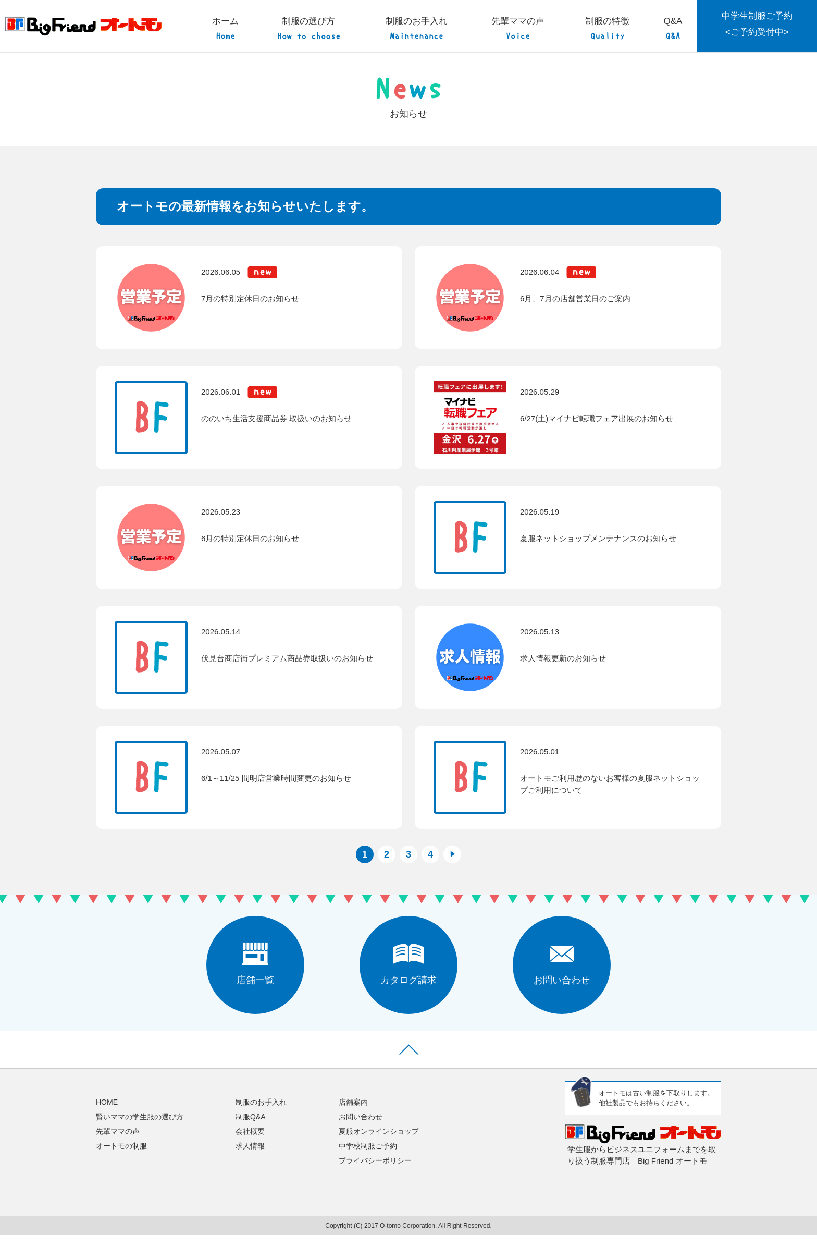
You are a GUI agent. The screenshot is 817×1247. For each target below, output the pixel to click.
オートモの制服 (121, 1158)
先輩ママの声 (118, 1144)
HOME (107, 1114)
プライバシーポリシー (375, 1173)
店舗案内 (353, 1114)
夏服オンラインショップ (379, 1144)
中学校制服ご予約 (368, 1158)
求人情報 (250, 1158)
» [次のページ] (452, 866)
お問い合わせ (360, 1128)
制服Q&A (251, 1128)
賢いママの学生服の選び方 (139, 1128)
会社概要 (250, 1144)
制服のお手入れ (261, 1114)
